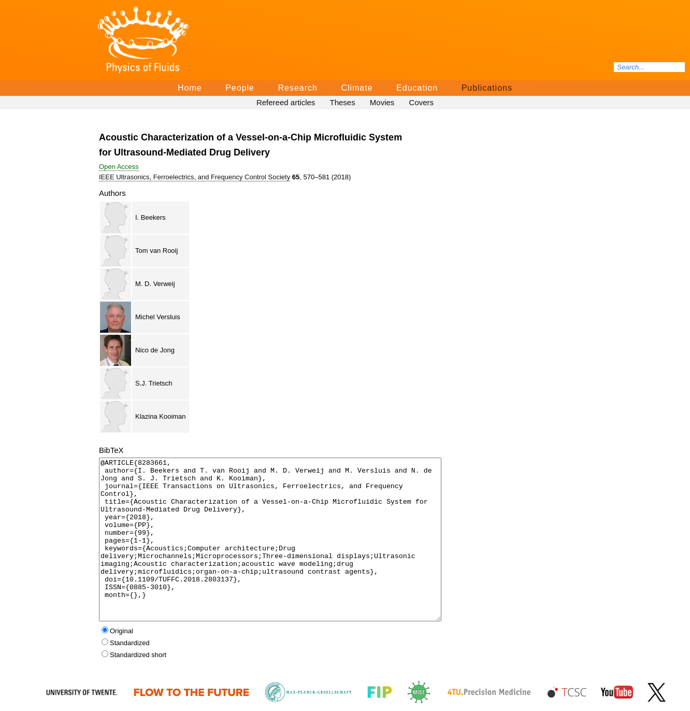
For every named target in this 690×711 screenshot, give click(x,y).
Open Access (119, 166)
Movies (382, 102)
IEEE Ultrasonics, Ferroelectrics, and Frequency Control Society (194, 177)
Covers (421, 102)
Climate (356, 87)
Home (190, 87)
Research (297, 87)
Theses (342, 102)
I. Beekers (150, 217)
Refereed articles (285, 102)
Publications (487, 87)
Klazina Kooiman (160, 416)
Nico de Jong (155, 350)
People (239, 87)
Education (417, 87)
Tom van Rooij (156, 250)
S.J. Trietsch (153, 383)
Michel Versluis (157, 317)
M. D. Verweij (155, 284)
